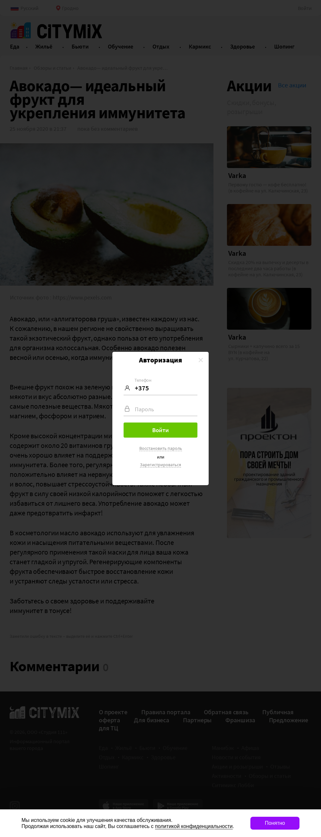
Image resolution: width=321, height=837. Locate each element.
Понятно (275, 823)
